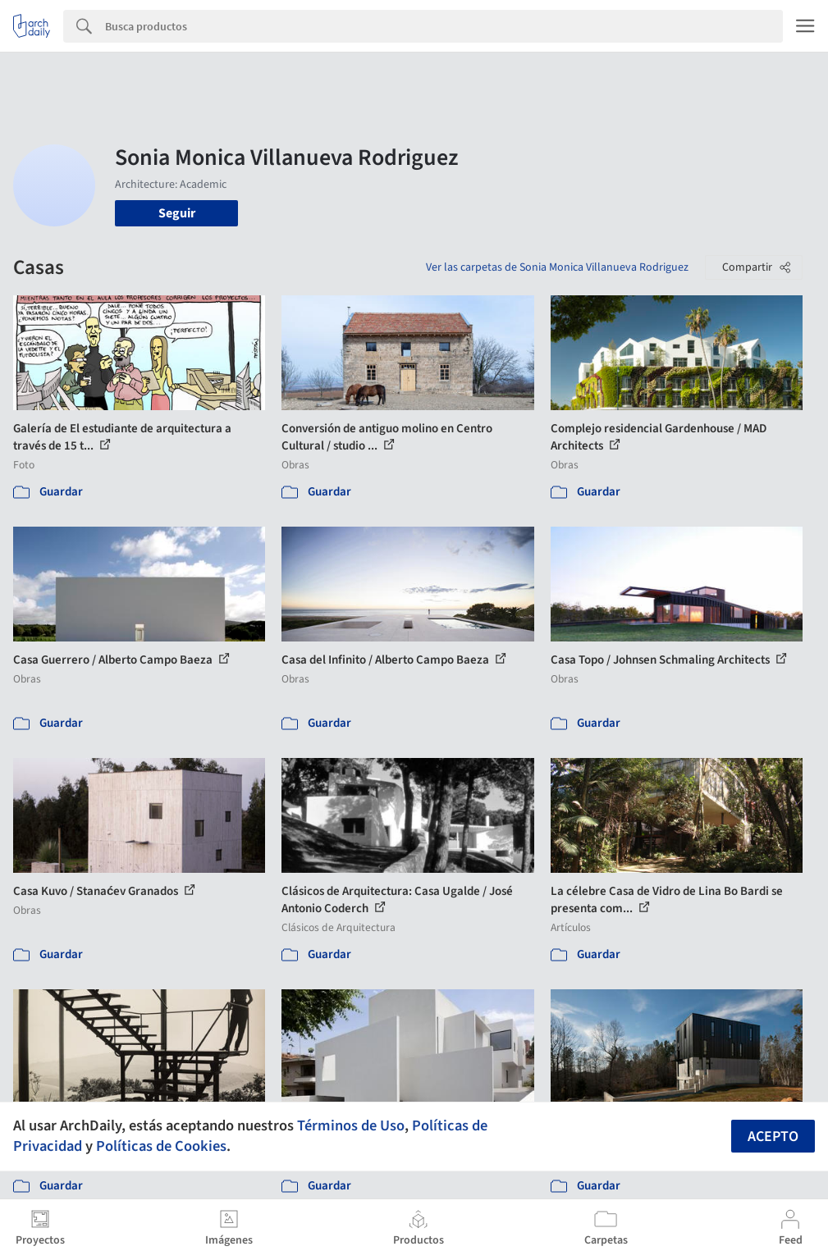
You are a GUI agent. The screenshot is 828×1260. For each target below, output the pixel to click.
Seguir (176, 213)
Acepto (773, 1136)
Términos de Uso (351, 1125)
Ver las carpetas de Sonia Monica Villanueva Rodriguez (557, 267)
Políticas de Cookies (161, 1146)
